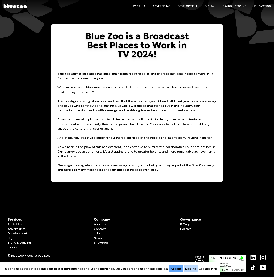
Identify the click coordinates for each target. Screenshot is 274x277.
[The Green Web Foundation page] (228, 263)
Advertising (161, 6)
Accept (176, 269)
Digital (210, 6)
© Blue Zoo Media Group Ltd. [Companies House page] (29, 255)
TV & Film (138, 6)
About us (100, 224)
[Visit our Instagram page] (263, 257)
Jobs (97, 233)
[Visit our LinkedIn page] (253, 257)
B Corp (185, 224)
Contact (100, 229)
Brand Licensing (234, 6)
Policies (185, 229)
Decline (190, 269)
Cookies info (207, 269)
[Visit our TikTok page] (253, 267)
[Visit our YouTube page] (263, 267)
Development (187, 6)
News (98, 238)
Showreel (101, 242)
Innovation (262, 6)
